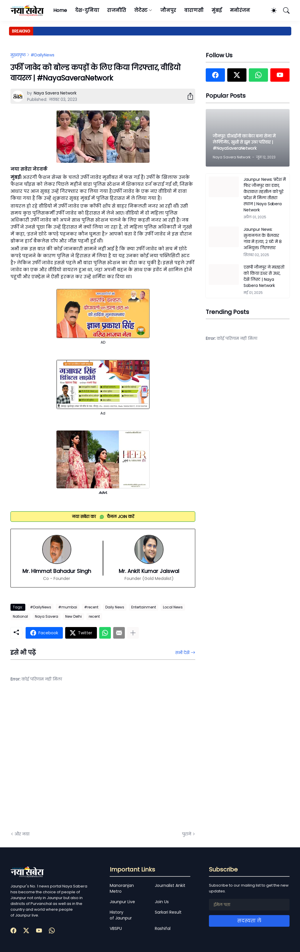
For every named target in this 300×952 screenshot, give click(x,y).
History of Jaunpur (121, 915)
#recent (91, 607)
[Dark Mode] (271, 10)
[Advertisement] (68, 761)
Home (60, 10)
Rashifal (163, 928)
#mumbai (67, 607)
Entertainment (143, 607)
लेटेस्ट (141, 10)
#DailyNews (42, 55)
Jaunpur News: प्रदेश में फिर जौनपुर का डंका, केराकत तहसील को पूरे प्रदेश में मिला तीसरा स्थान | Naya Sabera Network (265, 194)
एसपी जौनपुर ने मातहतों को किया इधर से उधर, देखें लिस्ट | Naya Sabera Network (264, 276)
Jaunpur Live (122, 902)
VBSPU (116, 928)
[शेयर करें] (188, 96)
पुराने (186, 834)
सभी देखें (182, 652)
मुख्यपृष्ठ (18, 55)
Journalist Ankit (170, 885)
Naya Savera (46, 616)
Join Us (162, 902)
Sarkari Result (168, 912)
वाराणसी (194, 10)
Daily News (114, 607)
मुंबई (217, 10)
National (20, 616)
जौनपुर (168, 10)
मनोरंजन (240, 10)
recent (94, 616)
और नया (22, 834)
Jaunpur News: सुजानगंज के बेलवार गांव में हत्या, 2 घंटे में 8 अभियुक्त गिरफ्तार (263, 238)
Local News (173, 607)
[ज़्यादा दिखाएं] (133, 633)
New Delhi (73, 616)
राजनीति (116, 10)
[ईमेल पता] (249, 904)
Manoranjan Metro (122, 888)
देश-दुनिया (87, 10)
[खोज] (284, 10)
